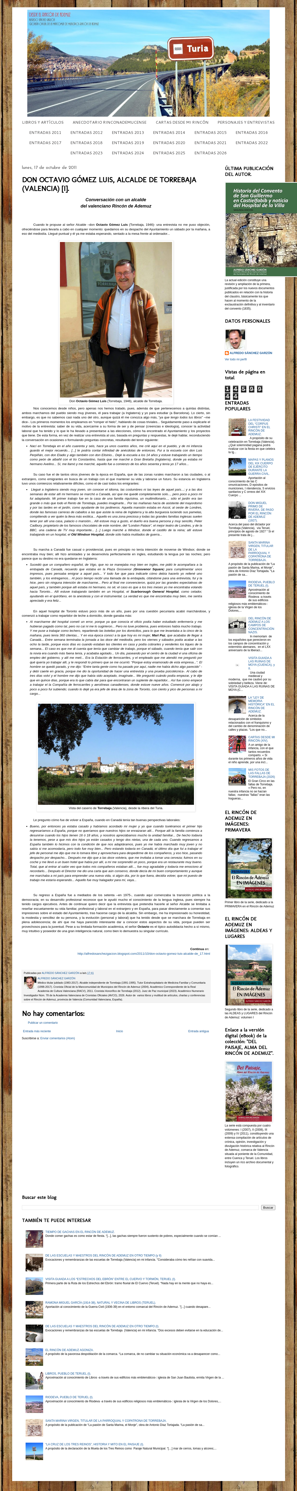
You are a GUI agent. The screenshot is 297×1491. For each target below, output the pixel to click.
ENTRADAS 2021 (210, 142)
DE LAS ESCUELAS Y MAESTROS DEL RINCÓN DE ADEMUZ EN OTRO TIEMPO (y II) (103, 1255)
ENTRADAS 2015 (210, 132)
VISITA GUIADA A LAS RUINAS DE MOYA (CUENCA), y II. (261, 663)
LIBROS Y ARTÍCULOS (43, 122)
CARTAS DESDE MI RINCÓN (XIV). (261, 739)
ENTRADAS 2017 (45, 142)
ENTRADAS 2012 (86, 132)
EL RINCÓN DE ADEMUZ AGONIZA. (69, 1350)
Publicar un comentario (43, 1022)
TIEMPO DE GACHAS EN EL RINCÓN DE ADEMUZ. (80, 1232)
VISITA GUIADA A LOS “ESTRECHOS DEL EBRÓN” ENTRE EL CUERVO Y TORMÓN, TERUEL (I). (110, 1279)
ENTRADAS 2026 (210, 153)
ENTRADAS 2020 (169, 142)
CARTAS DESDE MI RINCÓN (182, 122)
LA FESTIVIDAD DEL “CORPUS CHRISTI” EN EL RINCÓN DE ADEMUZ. (259, 427)
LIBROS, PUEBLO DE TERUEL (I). (68, 1373)
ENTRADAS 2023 (86, 153)
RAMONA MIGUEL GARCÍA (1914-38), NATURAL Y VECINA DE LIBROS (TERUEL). (100, 1302)
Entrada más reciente (37, 1031)
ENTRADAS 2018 (86, 142)
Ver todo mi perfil (236, 359)
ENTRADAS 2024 (128, 153)
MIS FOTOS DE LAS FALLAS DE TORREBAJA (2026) (261, 773)
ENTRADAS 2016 (252, 132)
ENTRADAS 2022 (252, 142)
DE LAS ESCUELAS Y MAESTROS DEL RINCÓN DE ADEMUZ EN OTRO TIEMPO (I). (102, 1326)
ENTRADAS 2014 (169, 132)
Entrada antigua (198, 1031)
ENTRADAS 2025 (169, 153)
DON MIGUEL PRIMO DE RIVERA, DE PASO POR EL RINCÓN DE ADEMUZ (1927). (261, 511)
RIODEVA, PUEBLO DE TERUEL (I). (261, 584)
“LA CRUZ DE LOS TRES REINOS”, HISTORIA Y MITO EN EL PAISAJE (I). (94, 1444)
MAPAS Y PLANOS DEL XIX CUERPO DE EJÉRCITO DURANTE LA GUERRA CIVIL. (261, 467)
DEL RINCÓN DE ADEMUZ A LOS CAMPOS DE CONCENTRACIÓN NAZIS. (261, 625)
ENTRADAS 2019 (128, 142)
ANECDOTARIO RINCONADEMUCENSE (109, 122)
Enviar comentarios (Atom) (57, 1038)
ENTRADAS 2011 (45, 132)
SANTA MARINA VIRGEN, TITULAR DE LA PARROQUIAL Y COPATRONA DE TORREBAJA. (260, 551)
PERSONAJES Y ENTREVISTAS (246, 122)
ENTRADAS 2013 (128, 132)
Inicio (119, 1031)
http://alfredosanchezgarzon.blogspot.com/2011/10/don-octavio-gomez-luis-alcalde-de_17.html (143, 953)
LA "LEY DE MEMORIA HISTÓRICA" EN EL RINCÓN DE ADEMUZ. (261, 704)
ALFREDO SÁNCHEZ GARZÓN (251, 353)
